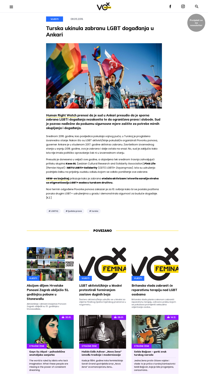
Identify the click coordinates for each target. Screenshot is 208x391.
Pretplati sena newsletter (196, 23)
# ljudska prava (74, 211)
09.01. (119, 317)
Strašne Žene (36, 346)
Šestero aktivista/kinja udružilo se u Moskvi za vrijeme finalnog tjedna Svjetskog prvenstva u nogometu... (102, 302)
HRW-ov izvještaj (57, 178)
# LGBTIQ (53, 211)
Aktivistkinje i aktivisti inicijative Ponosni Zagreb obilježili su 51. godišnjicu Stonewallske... (46, 306)
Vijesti (54, 19)
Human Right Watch (61, 115)
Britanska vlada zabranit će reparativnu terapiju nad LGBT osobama (154, 290)
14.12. (171, 317)
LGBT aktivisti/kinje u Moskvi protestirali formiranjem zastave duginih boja (100, 290)
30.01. (66, 317)
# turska (93, 211)
